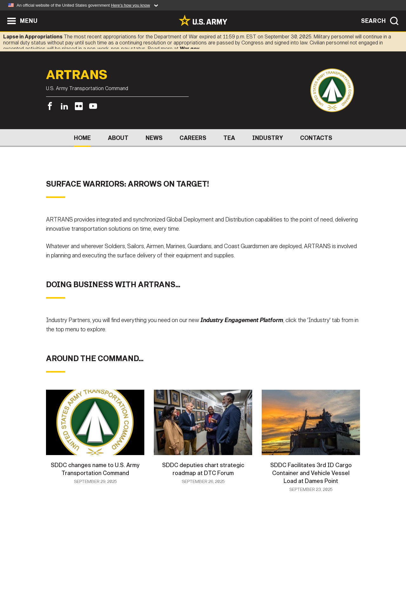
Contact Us (95, 574)
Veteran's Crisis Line (322, 574)
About (118, 138)
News (154, 138)
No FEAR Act (272, 574)
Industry (267, 138)
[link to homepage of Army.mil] (203, 20)
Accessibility (208, 574)
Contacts (316, 138)
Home (82, 138)
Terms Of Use (164, 574)
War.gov (190, 49)
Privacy (129, 574)
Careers (193, 138)
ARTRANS (77, 75)
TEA (229, 138)
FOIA (241, 574)
